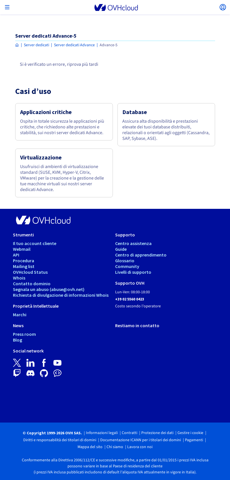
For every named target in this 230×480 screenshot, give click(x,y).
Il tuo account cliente (34, 243)
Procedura (23, 260)
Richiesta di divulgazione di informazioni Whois (61, 295)
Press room (24, 334)
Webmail (21, 249)
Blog (17, 340)
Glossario (124, 260)
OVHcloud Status (30, 272)
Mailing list (23, 266)
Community (127, 266)
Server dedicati (36, 45)
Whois (19, 278)
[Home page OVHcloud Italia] (17, 45)
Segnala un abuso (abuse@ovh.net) (48, 289)
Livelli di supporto (133, 272)
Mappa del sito (90, 447)
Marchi (19, 314)
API (16, 255)
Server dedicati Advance (74, 45)
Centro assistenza (133, 243)
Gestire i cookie (190, 433)
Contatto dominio (32, 283)
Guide (121, 249)
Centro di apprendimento (141, 255)
